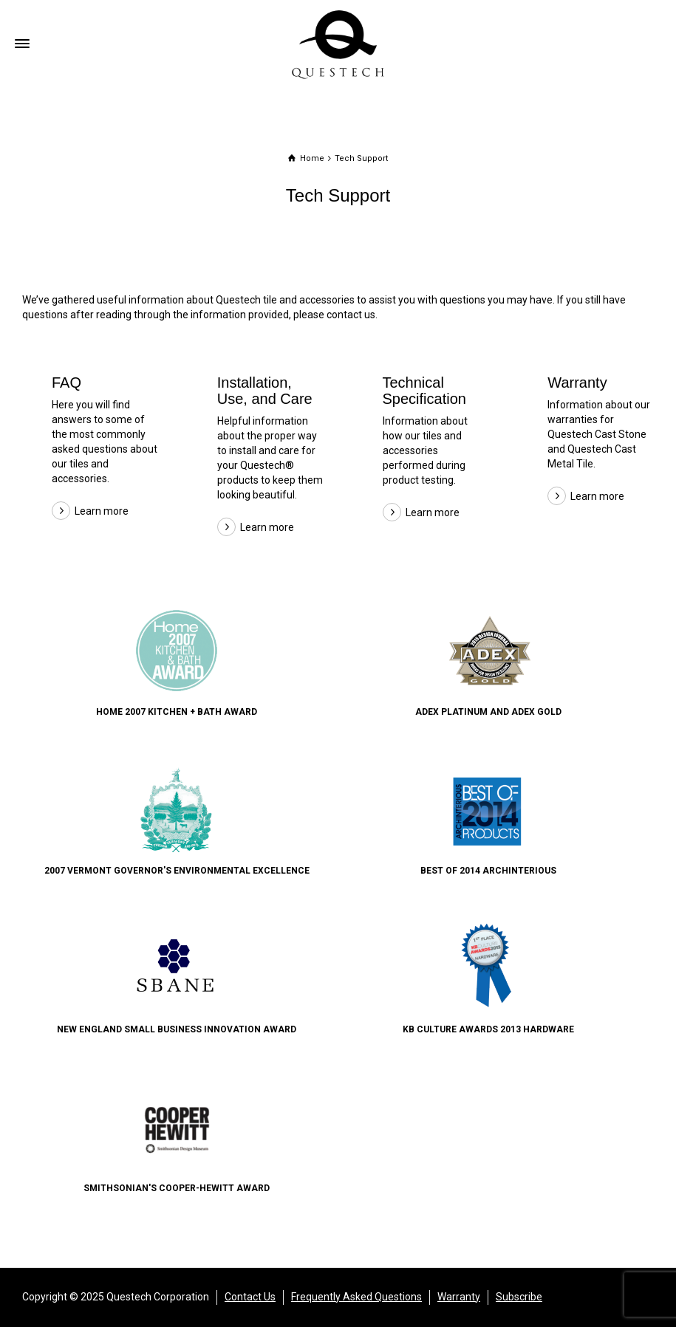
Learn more (102, 511)
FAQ (66, 382)
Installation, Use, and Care (265, 390)
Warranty (577, 382)
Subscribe (519, 1297)
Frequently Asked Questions (356, 1297)
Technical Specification (424, 390)
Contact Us (250, 1297)
